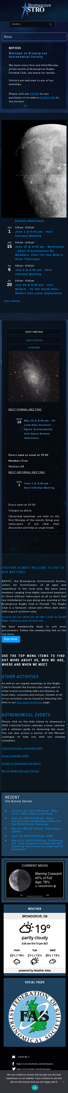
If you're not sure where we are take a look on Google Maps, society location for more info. (34, 618)
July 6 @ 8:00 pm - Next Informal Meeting (33, 272)
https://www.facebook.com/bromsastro (35, 1063)
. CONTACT (23, 1057)
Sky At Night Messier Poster (20, 770)
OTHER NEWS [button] (34, 347)
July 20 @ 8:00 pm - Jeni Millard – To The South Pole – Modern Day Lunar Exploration (38, 289)
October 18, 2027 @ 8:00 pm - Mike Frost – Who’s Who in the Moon (35, 812)
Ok (34, 1087)
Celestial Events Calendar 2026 (22, 748)
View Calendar (12, 301)
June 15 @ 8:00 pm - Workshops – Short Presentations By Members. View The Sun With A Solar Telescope (40, 252)
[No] (63, 1081)
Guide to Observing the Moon (21, 763)
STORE (34, 93)
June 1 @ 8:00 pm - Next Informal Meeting (34, 233)
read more (11, 639)
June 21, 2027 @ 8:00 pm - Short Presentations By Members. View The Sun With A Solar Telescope (36, 821)
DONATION (47, 97)
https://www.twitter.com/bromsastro (34, 1069)
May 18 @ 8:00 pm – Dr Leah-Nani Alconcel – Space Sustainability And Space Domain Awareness (39, 429)
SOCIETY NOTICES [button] (34, 340)
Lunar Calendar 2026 (15, 755)
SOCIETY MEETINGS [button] (34, 332)
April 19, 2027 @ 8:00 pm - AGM (32, 836)
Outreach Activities (30, 702)
